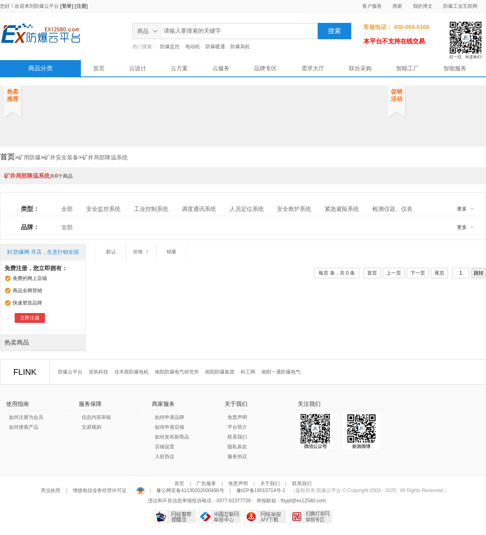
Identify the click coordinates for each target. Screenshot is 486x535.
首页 (99, 68)
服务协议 (237, 456)
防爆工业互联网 (460, 6)
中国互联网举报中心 (219, 516)
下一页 (417, 273)
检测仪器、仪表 (392, 209)
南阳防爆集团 (219, 372)
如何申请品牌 (169, 417)
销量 (171, 252)
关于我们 (270, 483)
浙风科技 (98, 372)
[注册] (81, 6)
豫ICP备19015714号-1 (260, 490)
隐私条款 (237, 447)
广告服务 (206, 483)
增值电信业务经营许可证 (99, 490)
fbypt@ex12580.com (303, 501)
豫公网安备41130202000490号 (190, 490)
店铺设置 (164, 447)
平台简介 (237, 427)
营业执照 (51, 490)
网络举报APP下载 (265, 516)
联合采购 (360, 68)
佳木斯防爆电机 (131, 372)
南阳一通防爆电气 (281, 372)
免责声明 (237, 417)
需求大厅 (312, 68)
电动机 (192, 46)
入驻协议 (164, 456)
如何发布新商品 (172, 437)
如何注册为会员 (26, 417)
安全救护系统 (294, 209)
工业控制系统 (151, 209)
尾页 (439, 273)
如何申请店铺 (169, 427)
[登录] (66, 6)
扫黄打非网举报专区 (311, 516)
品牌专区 (265, 68)
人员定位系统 (247, 209)
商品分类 (40, 68)
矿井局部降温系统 (105, 157)
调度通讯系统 (199, 209)
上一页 (393, 273)
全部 (67, 209)
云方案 (179, 68)
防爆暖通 (215, 46)
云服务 (221, 68)
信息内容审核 (96, 417)
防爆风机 (240, 46)
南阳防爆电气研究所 (177, 372)
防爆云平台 (46, 6)
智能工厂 (407, 68)
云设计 (137, 68)
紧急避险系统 (342, 209)
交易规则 (91, 427)
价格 (141, 252)
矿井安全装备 (61, 157)
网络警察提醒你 (175, 516)
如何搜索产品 (23, 427)
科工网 (248, 372)
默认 (111, 252)
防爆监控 (170, 46)
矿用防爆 (29, 157)
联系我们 (237, 437)
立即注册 (30, 318)
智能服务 (455, 68)
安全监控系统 (103, 209)
